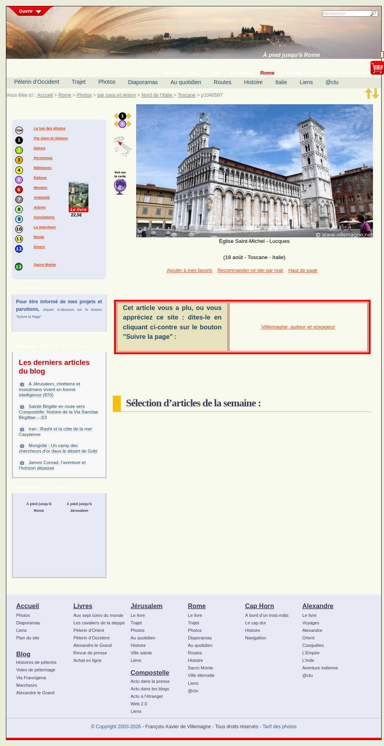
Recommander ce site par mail (250, 270)
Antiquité (42, 197)
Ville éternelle (201, 675)
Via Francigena (31, 677)
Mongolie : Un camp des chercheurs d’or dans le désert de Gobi (58, 448)
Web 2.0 (139, 703)
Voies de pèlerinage (35, 669)
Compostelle (150, 672)
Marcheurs (26, 685)
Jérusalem (147, 605)
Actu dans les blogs (150, 688)
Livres (82, 605)
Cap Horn (259, 605)
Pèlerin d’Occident (36, 82)
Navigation (255, 637)
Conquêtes (313, 645)
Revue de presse (90, 652)
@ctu (332, 82)
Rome (64, 95)
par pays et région (116, 95)
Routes (222, 82)
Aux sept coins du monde (98, 615)
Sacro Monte (45, 265)
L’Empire (311, 652)
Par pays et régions (51, 138)
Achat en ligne (87, 660)
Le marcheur (45, 227)
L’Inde (308, 660)
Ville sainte (141, 652)
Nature (40, 148)
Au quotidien (185, 82)
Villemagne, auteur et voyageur (298, 327)
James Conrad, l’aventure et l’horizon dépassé (52, 465)
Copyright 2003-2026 (118, 726)
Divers (39, 247)
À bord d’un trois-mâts (266, 615)
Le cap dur (255, 622)
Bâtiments (43, 168)
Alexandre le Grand (35, 692)
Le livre (138, 615)
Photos (107, 82)
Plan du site (27, 637)
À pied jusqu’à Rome (291, 55)
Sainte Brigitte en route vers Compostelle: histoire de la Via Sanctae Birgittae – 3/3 (58, 412)
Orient (308, 637)
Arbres (40, 207)
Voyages (310, 622)
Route (39, 237)
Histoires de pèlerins (36, 662)
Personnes (43, 158)
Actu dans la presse (150, 681)
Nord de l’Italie (157, 95)
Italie (281, 82)
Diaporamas (143, 82)
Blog (23, 654)
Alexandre (317, 605)
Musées (40, 188)
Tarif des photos (279, 726)
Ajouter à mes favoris (189, 270)
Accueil (44, 95)
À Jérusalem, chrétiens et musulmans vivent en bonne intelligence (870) (49, 389)
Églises (40, 178)
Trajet (79, 82)
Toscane (187, 95)
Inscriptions (44, 217)
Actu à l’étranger (147, 696)
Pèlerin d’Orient (88, 630)
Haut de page (302, 270)
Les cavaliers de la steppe (99, 622)
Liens (306, 82)
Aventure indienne (320, 667)
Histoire (253, 82)
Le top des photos (50, 128)
